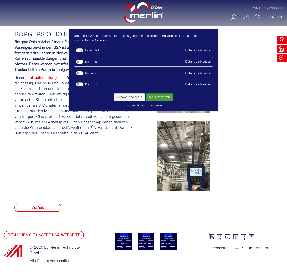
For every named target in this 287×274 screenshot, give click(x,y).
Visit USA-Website (268, 8)
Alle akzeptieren (159, 97)
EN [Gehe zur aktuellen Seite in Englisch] (272, 17)
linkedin (212, 237)
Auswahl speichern (129, 97)
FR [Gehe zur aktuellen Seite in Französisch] (280, 17)
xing (220, 237)
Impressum (258, 248)
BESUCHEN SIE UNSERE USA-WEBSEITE (44, 235)
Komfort (91, 84)
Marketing (92, 73)
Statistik (91, 62)
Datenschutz (218, 248)
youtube (228, 237)
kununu (236, 237)
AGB (239, 248)
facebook (244, 237)
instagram (252, 237)
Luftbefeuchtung (42, 77)
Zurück (38, 207)
